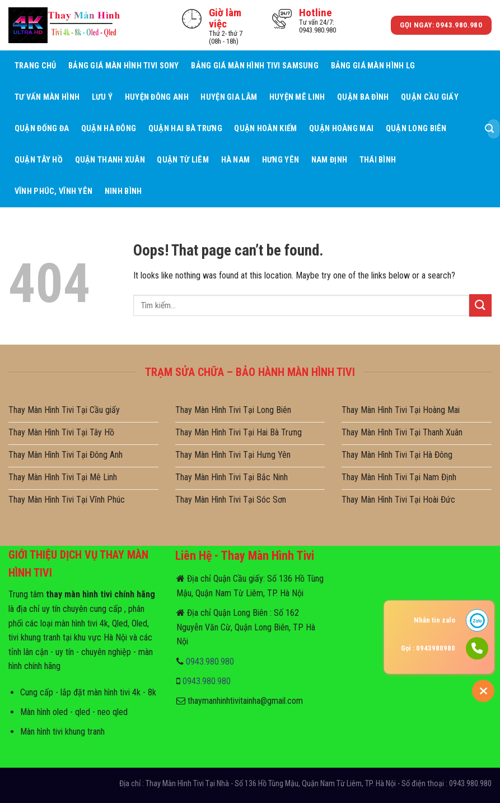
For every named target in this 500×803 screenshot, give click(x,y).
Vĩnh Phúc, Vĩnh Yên (53, 191)
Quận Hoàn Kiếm (265, 128)
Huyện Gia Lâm (228, 97)
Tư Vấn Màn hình (47, 97)
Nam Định (329, 160)
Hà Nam (235, 160)
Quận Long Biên (416, 128)
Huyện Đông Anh (157, 97)
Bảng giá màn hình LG (373, 66)
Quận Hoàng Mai (341, 128)
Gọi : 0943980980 (428, 648)
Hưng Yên (280, 160)
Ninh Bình (123, 191)
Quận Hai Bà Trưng (185, 128)
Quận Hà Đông (108, 128)
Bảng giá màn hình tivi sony (123, 66)
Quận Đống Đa (42, 128)
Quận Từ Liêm (182, 160)
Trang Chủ (36, 66)
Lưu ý (102, 97)
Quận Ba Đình (363, 97)
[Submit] (489, 128)
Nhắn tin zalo (434, 620)
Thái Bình (377, 160)
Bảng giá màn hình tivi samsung (255, 66)
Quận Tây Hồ (39, 160)
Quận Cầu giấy (430, 97)
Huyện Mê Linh (297, 97)
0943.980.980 (210, 661)
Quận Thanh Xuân (110, 160)
